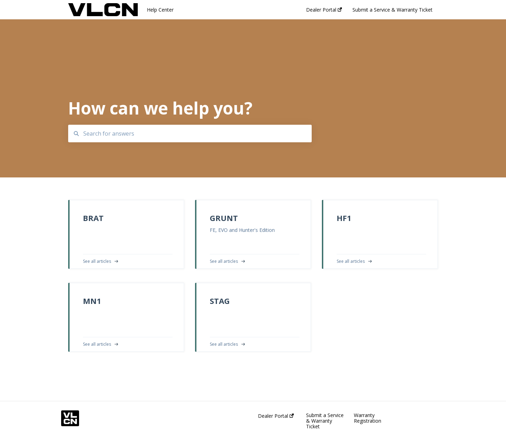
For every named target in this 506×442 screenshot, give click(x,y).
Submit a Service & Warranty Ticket (325, 420)
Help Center (160, 9)
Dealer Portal (276, 416)
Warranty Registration (367, 418)
